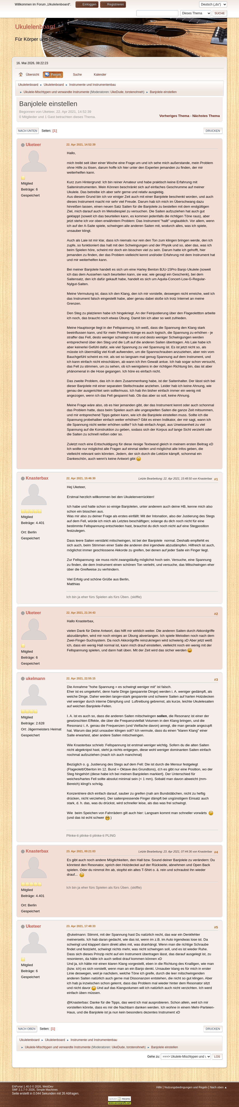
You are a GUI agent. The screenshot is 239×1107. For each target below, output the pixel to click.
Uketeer (33, 144)
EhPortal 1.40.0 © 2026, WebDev (32, 1086)
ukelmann (35, 678)
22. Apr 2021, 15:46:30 (80, 478)
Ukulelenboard (35, 26)
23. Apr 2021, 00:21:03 (80, 851)
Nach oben (27, 1028)
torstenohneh (134, 92)
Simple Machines (47, 1089)
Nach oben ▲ (218, 1087)
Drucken (213, 130)
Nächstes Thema (206, 116)
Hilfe (159, 1087)
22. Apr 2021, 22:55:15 (80, 678)
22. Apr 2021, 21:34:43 (80, 612)
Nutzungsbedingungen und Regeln (185, 1087)
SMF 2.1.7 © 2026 (23, 1089)
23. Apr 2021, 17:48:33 (80, 926)
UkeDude (116, 92)
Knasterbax (37, 478)
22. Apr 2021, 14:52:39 (80, 144)
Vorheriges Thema (174, 116)
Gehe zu (153, 1056)
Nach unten (27, 130)
